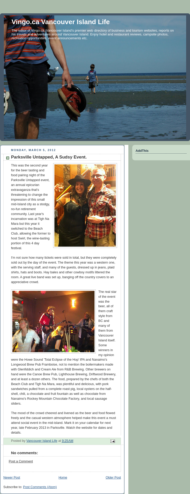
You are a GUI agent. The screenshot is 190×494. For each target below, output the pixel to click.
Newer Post (11, 477)
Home (63, 477)
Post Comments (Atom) (40, 487)
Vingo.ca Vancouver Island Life (61, 22)
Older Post (113, 477)
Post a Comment (21, 461)
